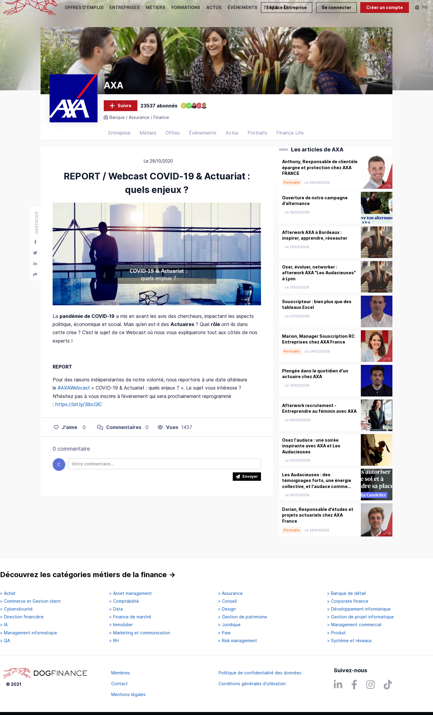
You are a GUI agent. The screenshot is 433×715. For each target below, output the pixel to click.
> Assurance (230, 593)
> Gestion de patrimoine (242, 616)
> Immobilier (121, 624)
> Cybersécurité (16, 609)
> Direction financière (22, 616)
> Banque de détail (346, 593)
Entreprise (119, 140)
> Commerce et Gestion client (30, 601)
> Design (227, 609)
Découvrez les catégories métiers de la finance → (88, 574)
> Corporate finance (347, 601)
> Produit (336, 632)
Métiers (148, 140)
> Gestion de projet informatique (360, 616)
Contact (119, 683)
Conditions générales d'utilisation (252, 683)
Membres (120, 672)
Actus (232, 140)
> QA (5, 640)
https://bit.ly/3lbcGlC (78, 411)
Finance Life (290, 140)
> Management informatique (28, 632)
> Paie (224, 632)
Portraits (257, 140)
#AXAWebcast (74, 395)
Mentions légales (128, 694)
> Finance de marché (130, 616)
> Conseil (227, 601)
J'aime (65, 434)
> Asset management (130, 593)
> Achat (8, 593)
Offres (172, 140)
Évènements (202, 140)
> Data (116, 609)
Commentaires (119, 434)
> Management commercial (354, 624)
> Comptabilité (124, 601)
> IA (4, 624)
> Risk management (237, 640)
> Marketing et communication (139, 632)
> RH (114, 640)
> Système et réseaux (349, 640)
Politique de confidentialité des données (260, 672)
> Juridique (229, 624)
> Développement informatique (359, 609)
